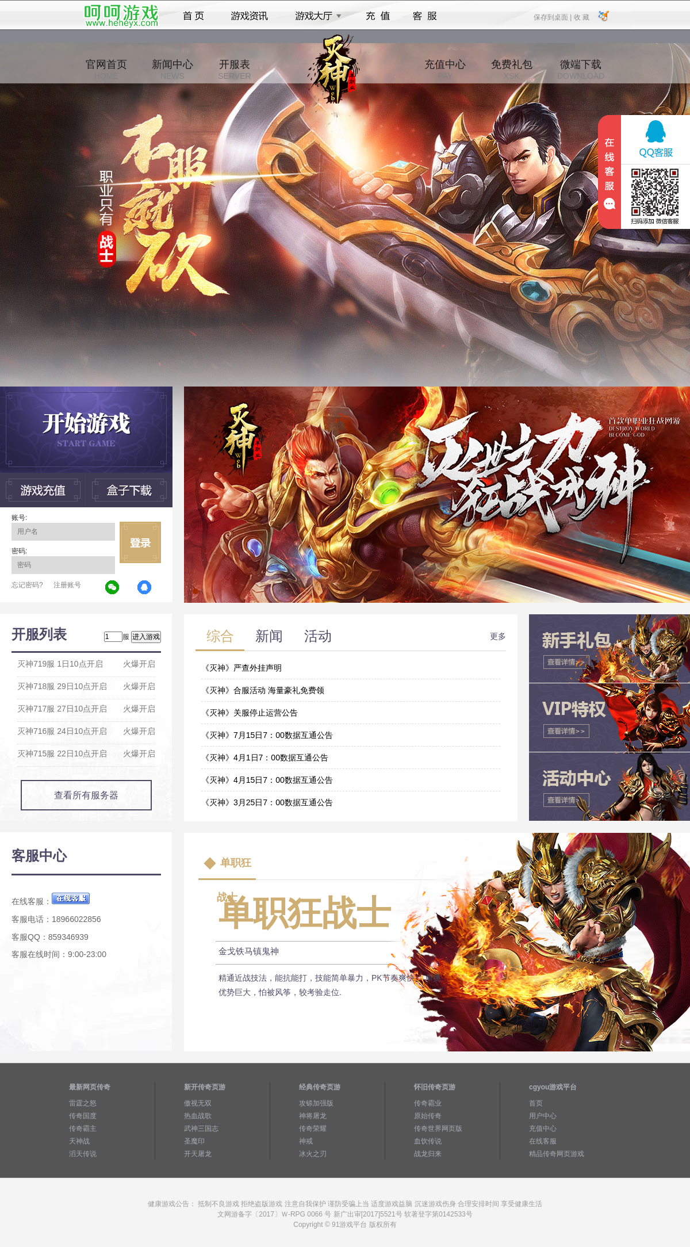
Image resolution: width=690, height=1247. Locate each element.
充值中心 (445, 70)
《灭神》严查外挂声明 (241, 667)
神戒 (306, 1141)
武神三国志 (201, 1128)
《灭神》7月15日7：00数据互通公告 (267, 735)
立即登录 (140, 542)
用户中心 (543, 1116)
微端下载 (580, 70)
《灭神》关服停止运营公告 (249, 712)
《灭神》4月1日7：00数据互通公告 (264, 757)
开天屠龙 (198, 1154)
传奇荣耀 (313, 1128)
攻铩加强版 (316, 1103)
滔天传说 (83, 1154)
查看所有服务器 (86, 795)
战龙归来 (428, 1154)
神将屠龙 (313, 1116)
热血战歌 (198, 1116)
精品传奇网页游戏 (556, 1154)
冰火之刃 (313, 1154)
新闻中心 (172, 70)
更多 (498, 636)
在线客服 (543, 1141)
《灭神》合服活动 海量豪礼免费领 (262, 690)
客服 (425, 16)
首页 (193, 16)
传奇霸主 (83, 1128)
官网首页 (106, 70)
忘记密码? (27, 585)
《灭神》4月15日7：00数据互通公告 (267, 780)
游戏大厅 (315, 16)
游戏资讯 (249, 16)
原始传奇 (428, 1116)
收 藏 (581, 17)
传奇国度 (83, 1116)
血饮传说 (428, 1141)
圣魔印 (194, 1141)
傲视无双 (198, 1103)
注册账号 (67, 585)
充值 (377, 16)
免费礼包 (511, 70)
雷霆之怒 (83, 1103)
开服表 (234, 70)
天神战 (79, 1141)
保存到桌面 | (553, 17)
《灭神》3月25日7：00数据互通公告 (267, 802)
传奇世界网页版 (438, 1128)
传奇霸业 (428, 1103)
